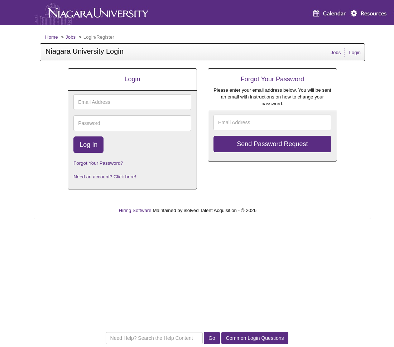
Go (211, 338)
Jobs (71, 37)
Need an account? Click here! (104, 176)
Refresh (277, 210)
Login (355, 52)
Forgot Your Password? (98, 163)
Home (51, 37)
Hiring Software (135, 210)
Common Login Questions (255, 338)
